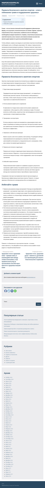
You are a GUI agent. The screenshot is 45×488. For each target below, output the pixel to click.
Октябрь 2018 (9, 462)
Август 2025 (9, 381)
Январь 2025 (9, 393)
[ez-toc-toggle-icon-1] (22, 20)
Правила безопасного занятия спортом (13, 22)
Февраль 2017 (9, 474)
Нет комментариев (30, 15)
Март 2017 (8, 472)
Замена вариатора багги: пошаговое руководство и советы (19, 328)
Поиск (5, 301)
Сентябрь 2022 (9, 438)
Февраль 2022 (9, 452)
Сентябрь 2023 (9, 415)
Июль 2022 (8, 442)
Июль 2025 (8, 383)
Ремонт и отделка (10, 360)
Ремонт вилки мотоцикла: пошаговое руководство (17, 331)
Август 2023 (9, 417)
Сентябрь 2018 (9, 464)
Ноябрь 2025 (9, 377)
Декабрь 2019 (9, 460)
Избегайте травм (8, 23)
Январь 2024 (9, 407)
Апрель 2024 (9, 403)
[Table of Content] (23, 20)
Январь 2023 (9, 430)
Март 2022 (8, 450)
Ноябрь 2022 (9, 434)
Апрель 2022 (9, 448)
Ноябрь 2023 (9, 411)
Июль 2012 (8, 476)
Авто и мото (9, 350)
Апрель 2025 (9, 389)
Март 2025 (8, 391)
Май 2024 (8, 401)
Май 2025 (8, 387)
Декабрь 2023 (9, 409)
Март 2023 (8, 426)
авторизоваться (31, 277)
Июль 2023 (8, 419)
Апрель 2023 (9, 424)
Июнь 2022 (8, 444)
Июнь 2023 (8, 420)
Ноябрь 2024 (9, 397)
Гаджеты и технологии (11, 354)
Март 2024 (8, 405)
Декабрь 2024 (9, 395)
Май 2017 (8, 470)
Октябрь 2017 (9, 466)
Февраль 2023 (9, 428)
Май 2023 (8, 422)
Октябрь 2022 (9, 436)
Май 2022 (8, 446)
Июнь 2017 (8, 468)
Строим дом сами (10, 362)
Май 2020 (8, 458)
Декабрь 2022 (9, 432)
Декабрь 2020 (9, 456)
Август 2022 (9, 440)
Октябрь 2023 (9, 413)
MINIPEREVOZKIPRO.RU (10, 3)
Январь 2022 (9, 454)
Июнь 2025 (8, 385)
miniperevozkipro (21, 15)
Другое (7, 356)
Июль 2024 (8, 399)
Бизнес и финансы (10, 352)
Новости (4, 15)
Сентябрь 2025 (9, 379)
